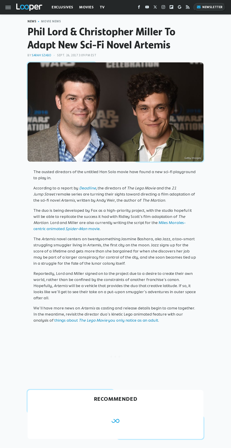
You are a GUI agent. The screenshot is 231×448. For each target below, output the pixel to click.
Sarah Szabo (41, 55)
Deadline (87, 188)
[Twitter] (155, 8)
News (32, 21)
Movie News (51, 21)
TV (102, 7)
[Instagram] (163, 8)
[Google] (179, 8)
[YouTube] (147, 8)
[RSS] (187, 8)
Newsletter (209, 7)
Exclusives (62, 7)
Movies (86, 7)
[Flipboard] (171, 8)
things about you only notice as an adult (106, 320)
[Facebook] (139, 8)
